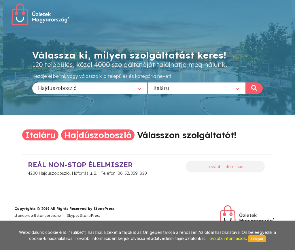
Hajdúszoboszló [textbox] (57, 88)
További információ (225, 166)
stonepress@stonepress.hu (37, 215)
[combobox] (90, 88)
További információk (226, 238)
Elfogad (257, 239)
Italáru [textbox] (161, 88)
